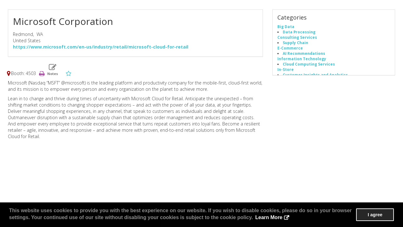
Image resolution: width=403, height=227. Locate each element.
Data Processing (299, 31)
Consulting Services (297, 37)
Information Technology (301, 58)
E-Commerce (290, 47)
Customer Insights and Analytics (315, 74)
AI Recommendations (304, 53)
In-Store (285, 69)
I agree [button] (375, 214)
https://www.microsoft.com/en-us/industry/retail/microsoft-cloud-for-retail (100, 47)
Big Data (285, 26)
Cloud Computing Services (309, 64)
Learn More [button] (268, 217)
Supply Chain (295, 42)
